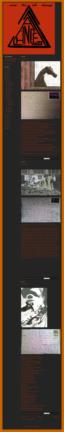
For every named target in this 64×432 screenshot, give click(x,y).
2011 (7, 124)
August (9, 91)
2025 (7, 68)
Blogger (37, 426)
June (9, 95)
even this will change (28, 5)
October (9, 87)
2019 (7, 79)
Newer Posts (23, 417)
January (9, 111)
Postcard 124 (24, 59)
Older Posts (56, 417)
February (9, 109)
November (10, 84)
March (9, 107)
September (10, 89)
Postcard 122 (24, 284)
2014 (7, 120)
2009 (7, 128)
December (10, 82)
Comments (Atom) (30, 419)
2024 (7, 70)
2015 (7, 118)
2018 (7, 81)
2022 (7, 74)
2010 (7, 126)
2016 (7, 116)
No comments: (39, 158)
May (9, 97)
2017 (7, 114)
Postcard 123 (24, 164)
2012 (7, 122)
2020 (7, 77)
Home (40, 417)
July (8, 93)
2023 (7, 72)
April (9, 99)
